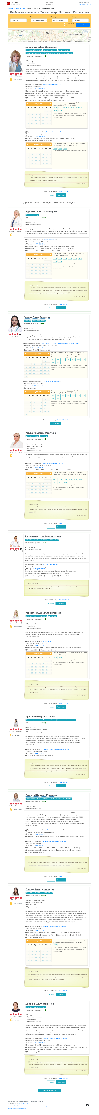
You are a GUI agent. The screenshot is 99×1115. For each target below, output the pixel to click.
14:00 (65, 107)
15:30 (75, 107)
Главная (10, 8)
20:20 (58, 362)
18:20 (73, 359)
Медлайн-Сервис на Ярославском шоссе (56, 749)
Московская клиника (49, 239)
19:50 (53, 362)
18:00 (70, 258)
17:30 (60, 110)
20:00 (55, 261)
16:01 (55, 482)
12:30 (55, 148)
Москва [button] (49, 3)
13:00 (60, 148)
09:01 (55, 479)
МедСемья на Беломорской (52, 132)
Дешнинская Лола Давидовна (41, 46)
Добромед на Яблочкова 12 (52, 84)
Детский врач (70, 26)
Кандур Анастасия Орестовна (41, 432)
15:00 (70, 107)
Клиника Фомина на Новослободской (55, 1038)
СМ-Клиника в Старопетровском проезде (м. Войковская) (60, 343)
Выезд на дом (70, 23)
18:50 (78, 359)
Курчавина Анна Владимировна (42, 211)
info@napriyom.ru (16, 1105)
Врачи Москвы (20, 8)
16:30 (55, 110)
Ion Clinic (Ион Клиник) (50, 564)
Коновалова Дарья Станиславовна (43, 612)
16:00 (80, 107)
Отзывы (51, 195)
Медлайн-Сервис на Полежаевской (54, 841)
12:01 (60, 107)
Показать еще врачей (49, 1090)
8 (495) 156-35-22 (39, 88)
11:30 (63, 395)
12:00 (68, 395)
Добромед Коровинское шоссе (53, 463)
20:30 (60, 261)
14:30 (58, 398)
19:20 (83, 359)
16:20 (53, 359)
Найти (83, 24)
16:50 (58, 359)
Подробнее (61, 195)
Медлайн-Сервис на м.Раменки (53, 830)
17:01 (60, 482)
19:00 (80, 258)
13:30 (83, 395)
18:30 (75, 258)
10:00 (60, 479)
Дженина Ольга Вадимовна (40, 1003)
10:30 (53, 395)
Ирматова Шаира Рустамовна (41, 716)
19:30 (65, 482)
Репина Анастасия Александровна (43, 536)
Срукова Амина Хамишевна (40, 889)
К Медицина (47, 641)
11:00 (55, 107)
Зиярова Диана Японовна (37, 317)
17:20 (63, 359)
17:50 (68, 359)
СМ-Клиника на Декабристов (50, 381)
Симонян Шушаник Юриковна (41, 795)
